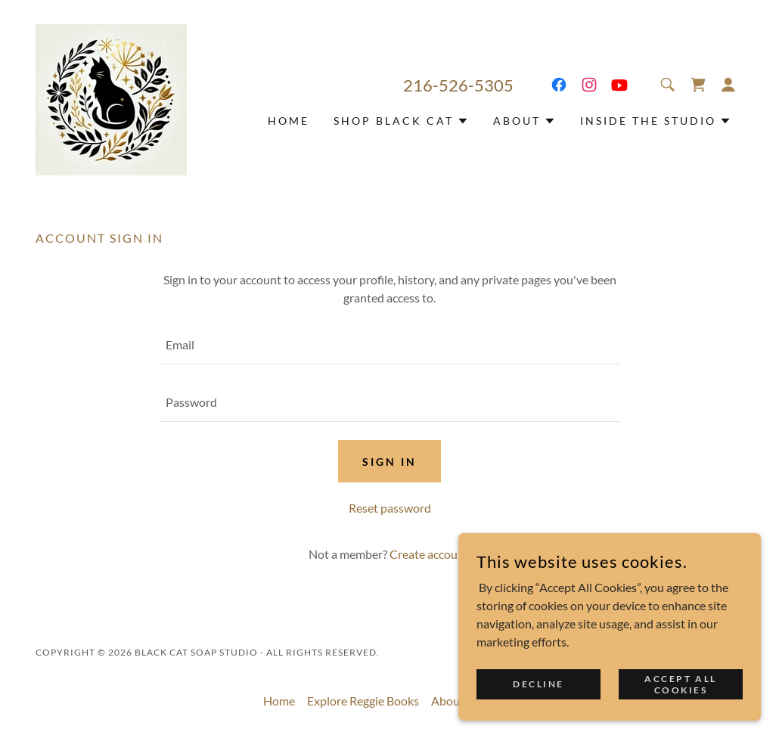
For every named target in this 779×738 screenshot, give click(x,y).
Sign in (389, 461)
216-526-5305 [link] (458, 85)
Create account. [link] (430, 554)
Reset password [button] (390, 508)
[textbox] (389, 344)
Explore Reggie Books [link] (363, 700)
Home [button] (279, 700)
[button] (728, 85)
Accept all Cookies (680, 683)
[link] (111, 98)
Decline (538, 684)
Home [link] (288, 120)
